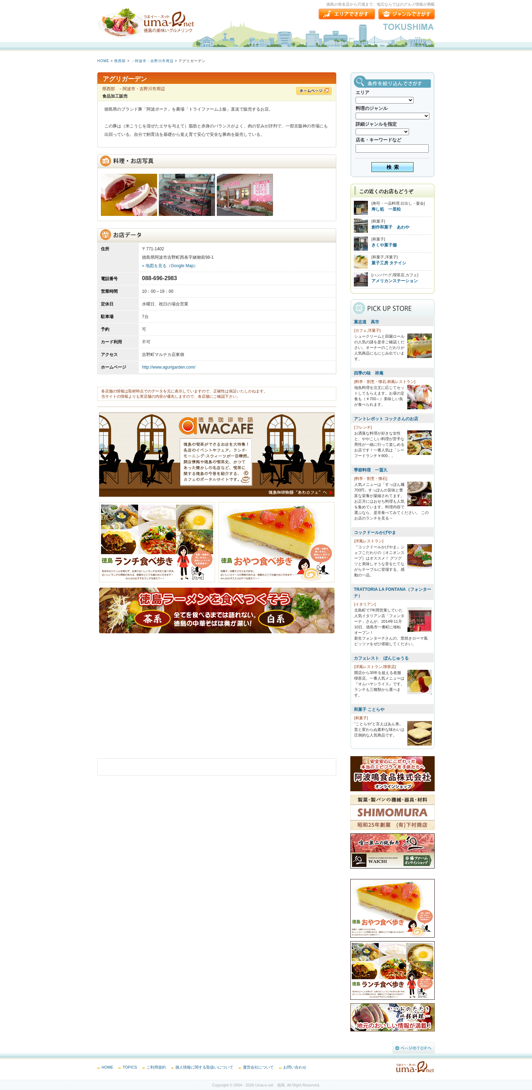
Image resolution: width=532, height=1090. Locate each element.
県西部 (120, 61)
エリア (362, 92)
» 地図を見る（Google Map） (170, 265)
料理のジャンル (372, 108)
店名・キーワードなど (378, 140)
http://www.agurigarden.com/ (168, 367)
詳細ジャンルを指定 (376, 124)
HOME (103, 61)
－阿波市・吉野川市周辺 (152, 61)
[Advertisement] (150, 701)
